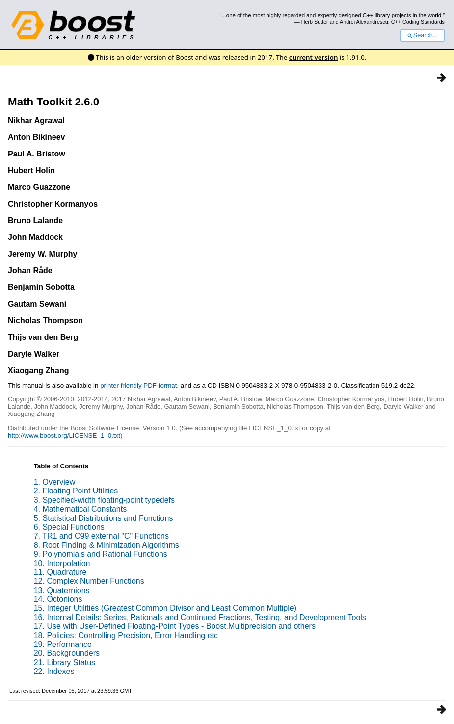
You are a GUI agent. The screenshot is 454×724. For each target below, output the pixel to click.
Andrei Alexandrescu (364, 22)
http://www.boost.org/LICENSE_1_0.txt (64, 435)
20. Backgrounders (67, 653)
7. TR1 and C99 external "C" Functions (101, 536)
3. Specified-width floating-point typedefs (104, 500)
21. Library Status (64, 662)
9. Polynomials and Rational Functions (100, 554)
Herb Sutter (314, 22)
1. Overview (54, 482)
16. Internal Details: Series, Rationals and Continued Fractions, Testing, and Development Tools (200, 617)
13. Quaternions (62, 590)
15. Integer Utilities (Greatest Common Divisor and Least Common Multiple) (165, 608)
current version (313, 57)
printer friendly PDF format (138, 385)
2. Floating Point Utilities (76, 491)
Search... (422, 35)
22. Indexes (54, 671)
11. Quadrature (60, 572)
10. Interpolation (62, 563)
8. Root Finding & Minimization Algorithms (106, 545)
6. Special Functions (69, 527)
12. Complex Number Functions (89, 581)
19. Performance (63, 644)
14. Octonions (58, 599)
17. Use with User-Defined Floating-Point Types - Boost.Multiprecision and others (175, 626)
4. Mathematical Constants (80, 509)
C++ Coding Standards (418, 22)
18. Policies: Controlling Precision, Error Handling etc (126, 635)
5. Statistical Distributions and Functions (103, 518)
